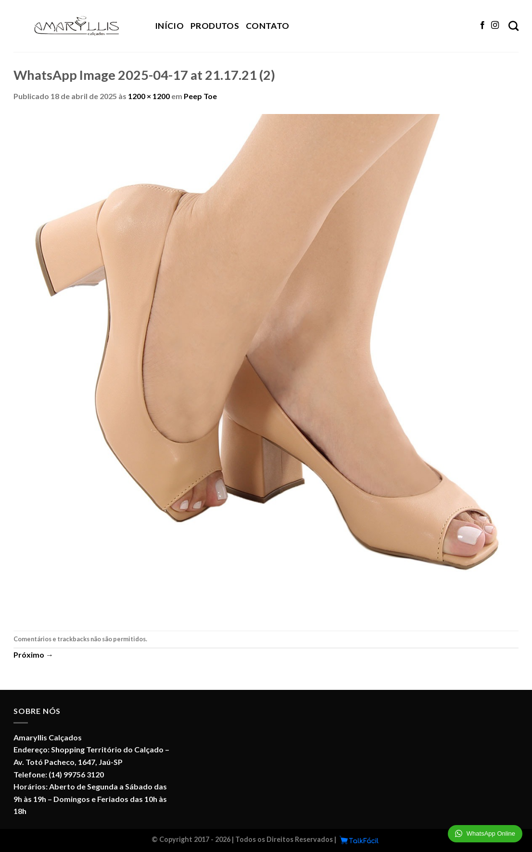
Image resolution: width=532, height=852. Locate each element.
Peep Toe (200, 96)
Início (169, 26)
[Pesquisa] (513, 26)
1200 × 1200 (149, 96)
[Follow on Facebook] (482, 25)
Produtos (214, 26)
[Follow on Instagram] (495, 25)
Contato (267, 26)
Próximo (33, 654)
